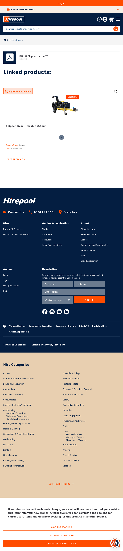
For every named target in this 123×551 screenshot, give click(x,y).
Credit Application (89, 260)
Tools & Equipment (72, 415)
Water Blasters (70, 444)
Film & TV (84, 326)
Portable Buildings (71, 373)
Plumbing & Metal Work (14, 465)
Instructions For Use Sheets (16, 234)
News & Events (88, 250)
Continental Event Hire (41, 326)
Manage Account (11, 285)
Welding (66, 449)
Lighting (7, 449)
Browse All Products (13, 229)
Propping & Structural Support (77, 389)
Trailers (66, 431)
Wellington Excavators (17, 416)
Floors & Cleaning (11, 428)
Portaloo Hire (99, 326)
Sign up (6, 280)
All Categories (61, 484)
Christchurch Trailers (76, 440)
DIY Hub (45, 229)
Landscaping (9, 439)
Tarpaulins (67, 410)
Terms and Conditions (14, 344)
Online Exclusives (71, 460)
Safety (66, 399)
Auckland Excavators (16, 413)
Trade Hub (47, 234)
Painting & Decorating (13, 460)
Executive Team (88, 234)
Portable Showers (71, 378)
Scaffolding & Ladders (73, 405)
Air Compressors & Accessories (18, 378)
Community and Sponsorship (94, 245)
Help (5, 290)
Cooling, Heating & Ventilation (17, 405)
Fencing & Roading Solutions (16, 423)
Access (6, 373)
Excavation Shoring (66, 326)
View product (16, 159)
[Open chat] (115, 543)
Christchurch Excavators (17, 418)
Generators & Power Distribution (18, 434)
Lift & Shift (8, 444)
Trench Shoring (70, 455)
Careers (85, 239)
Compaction (9, 389)
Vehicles (67, 465)
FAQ (83, 255)
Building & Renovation (13, 383)
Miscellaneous (10, 455)
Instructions (15, 40)
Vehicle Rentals (17, 326)
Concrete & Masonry (13, 394)
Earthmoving (9, 410)
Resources (47, 239)
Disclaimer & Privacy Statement (48, 344)
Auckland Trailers (74, 434)
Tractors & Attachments (74, 420)
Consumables (9, 399)
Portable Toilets (70, 383)
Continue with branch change (61, 543)
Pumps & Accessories (73, 394)
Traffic (66, 426)
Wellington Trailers (75, 437)
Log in (61, 3)
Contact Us (13, 212)
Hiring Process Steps (52, 245)
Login (5, 274)
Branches (68, 212)
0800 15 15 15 (41, 212)
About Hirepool (88, 229)
